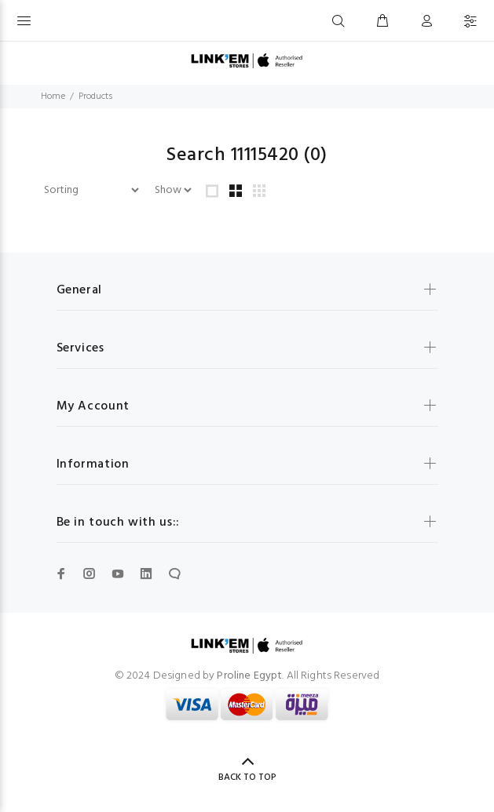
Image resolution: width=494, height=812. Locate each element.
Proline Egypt (249, 676)
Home (53, 96)
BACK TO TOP (247, 777)
